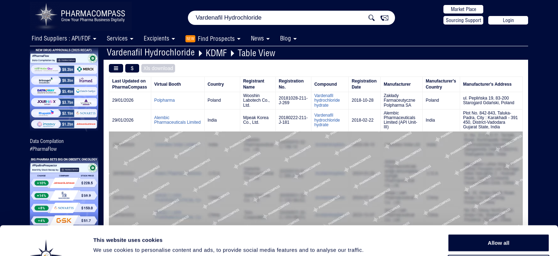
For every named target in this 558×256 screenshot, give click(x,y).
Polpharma (164, 100)
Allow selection (498, 229)
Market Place (463, 9)
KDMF (216, 52)
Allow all (499, 213)
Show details (373, 242)
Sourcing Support (463, 20)
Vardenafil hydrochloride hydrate (327, 100)
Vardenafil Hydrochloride (151, 52)
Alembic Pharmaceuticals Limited (177, 120)
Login (508, 20)
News (257, 38)
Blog (285, 38)
